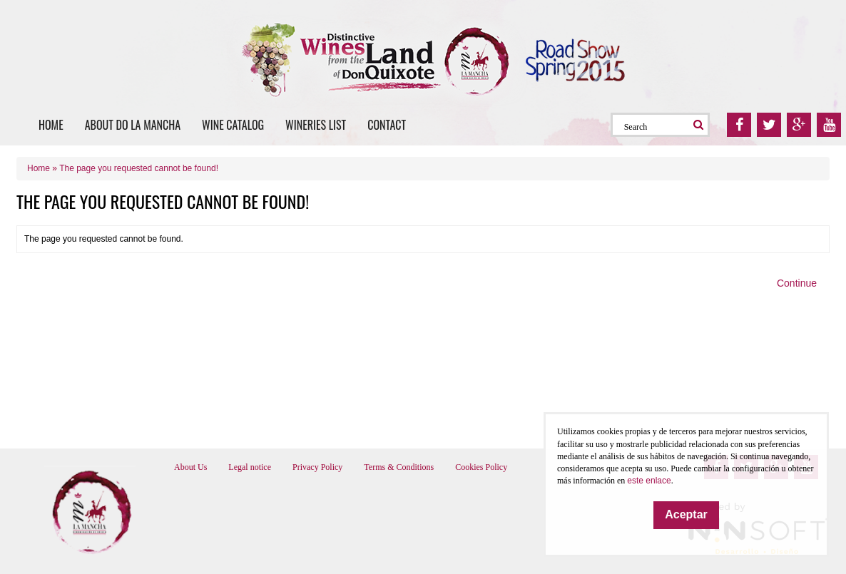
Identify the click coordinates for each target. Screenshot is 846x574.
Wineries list (315, 124)
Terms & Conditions (399, 467)
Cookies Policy (481, 467)
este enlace (649, 481)
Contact (386, 124)
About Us (190, 467)
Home (51, 124)
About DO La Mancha (132, 124)
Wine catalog (233, 124)
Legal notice (249, 467)
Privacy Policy (317, 467)
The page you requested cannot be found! (138, 168)
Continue (797, 283)
